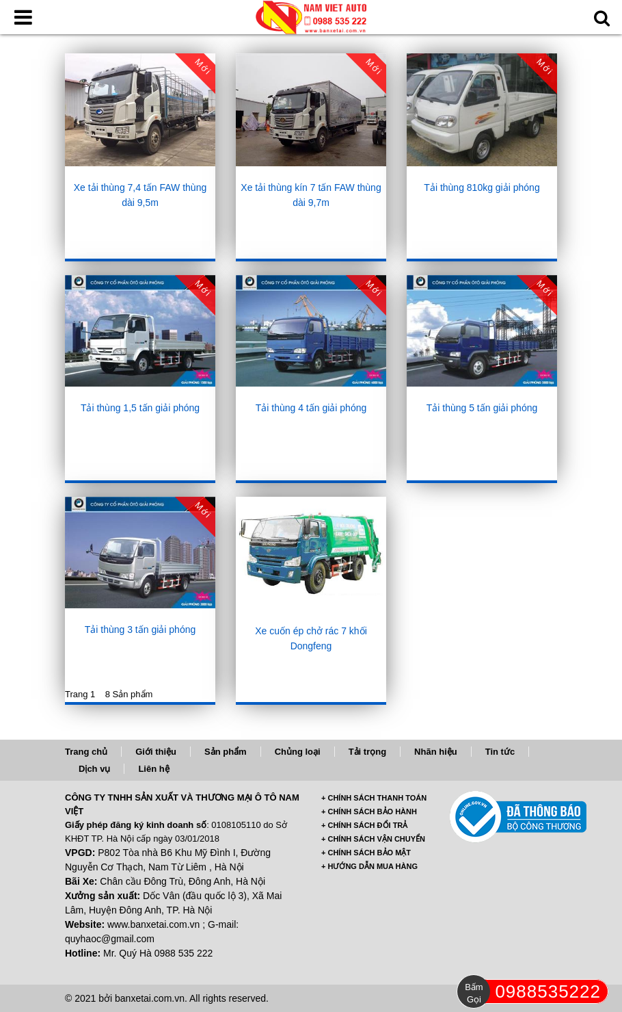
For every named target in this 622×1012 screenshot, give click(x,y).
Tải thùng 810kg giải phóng (481, 187)
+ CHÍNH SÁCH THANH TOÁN (374, 798)
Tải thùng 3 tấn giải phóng (140, 629)
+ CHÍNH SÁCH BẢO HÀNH (369, 811)
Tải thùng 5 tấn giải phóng (482, 407)
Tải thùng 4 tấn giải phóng (311, 407)
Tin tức (500, 752)
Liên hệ (153, 769)
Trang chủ (86, 752)
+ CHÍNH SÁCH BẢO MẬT (366, 852)
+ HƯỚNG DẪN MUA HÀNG (369, 866)
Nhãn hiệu (435, 752)
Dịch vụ (94, 769)
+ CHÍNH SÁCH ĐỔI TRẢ (364, 825)
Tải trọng (367, 752)
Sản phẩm (225, 752)
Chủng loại (298, 752)
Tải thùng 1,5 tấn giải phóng (140, 407)
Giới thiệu (155, 752)
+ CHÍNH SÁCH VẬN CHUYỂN (373, 839)
